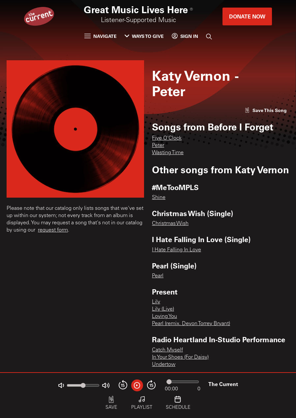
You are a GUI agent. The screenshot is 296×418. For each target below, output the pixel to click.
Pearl (157, 276)
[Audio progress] (182, 381)
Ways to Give (144, 36)
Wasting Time (168, 152)
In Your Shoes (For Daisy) (180, 357)
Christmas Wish (170, 223)
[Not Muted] (61, 385)
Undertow (163, 364)
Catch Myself (167, 350)
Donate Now (247, 16)
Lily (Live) (163, 309)
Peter (158, 145)
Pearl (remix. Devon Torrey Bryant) (191, 323)
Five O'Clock (167, 138)
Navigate (100, 36)
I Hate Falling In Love (176, 250)
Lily (156, 302)
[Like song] (266, 110)
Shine (158, 197)
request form (53, 230)
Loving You (164, 316)
